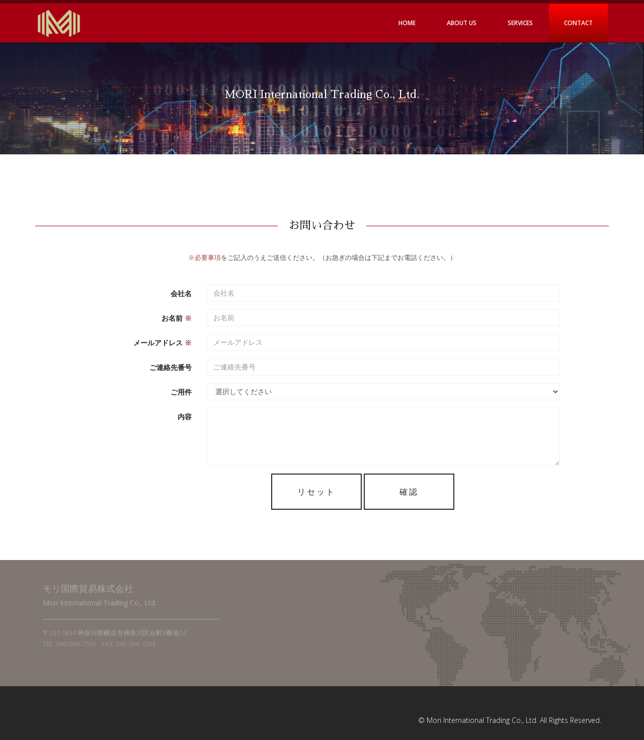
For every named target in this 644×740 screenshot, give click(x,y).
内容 (185, 416)
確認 (409, 491)
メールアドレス (162, 342)
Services (520, 23)
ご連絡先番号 (170, 367)
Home (407, 23)
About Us (461, 23)
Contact (578, 23)
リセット (316, 491)
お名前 (177, 317)
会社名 (181, 293)
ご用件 (181, 391)
